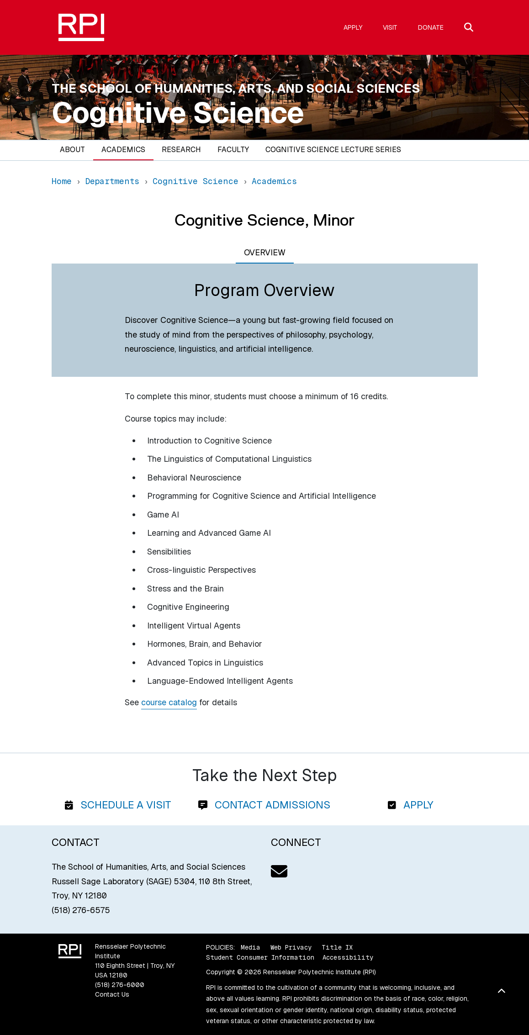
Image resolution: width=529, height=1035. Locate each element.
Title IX (337, 947)
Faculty (233, 149)
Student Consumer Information (260, 957)
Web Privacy (291, 947)
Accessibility (348, 957)
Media (250, 947)
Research (181, 149)
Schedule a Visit (118, 805)
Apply (353, 27)
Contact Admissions (264, 805)
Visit (390, 27)
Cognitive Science (178, 113)
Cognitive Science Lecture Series (333, 149)
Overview (265, 252)
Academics (123, 149)
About (72, 149)
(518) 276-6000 (119, 985)
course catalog (169, 702)
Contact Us (112, 994)
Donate (431, 27)
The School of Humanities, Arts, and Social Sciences (236, 88)
